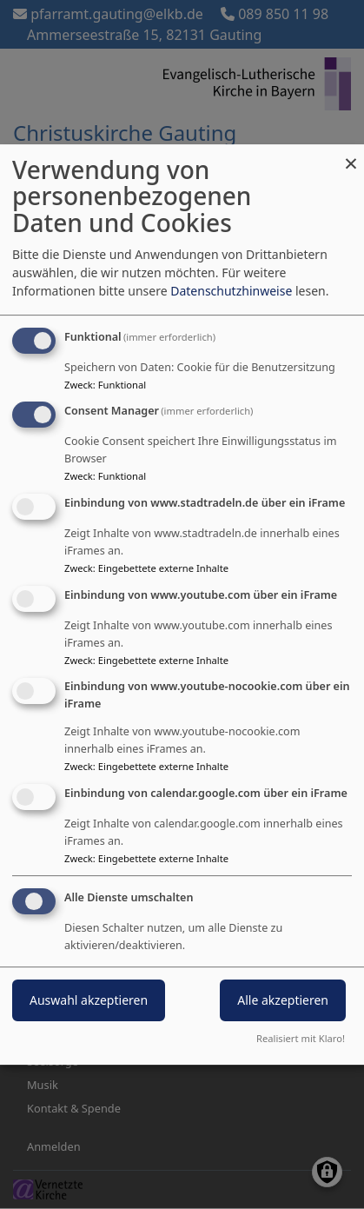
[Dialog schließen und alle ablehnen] (351, 155)
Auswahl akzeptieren (89, 1001)
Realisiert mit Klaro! (300, 1038)
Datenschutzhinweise (231, 290)
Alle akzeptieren (282, 1001)
